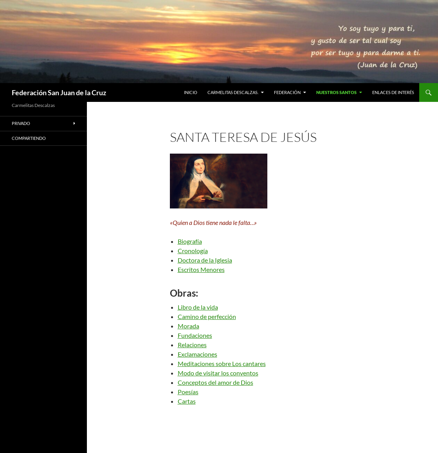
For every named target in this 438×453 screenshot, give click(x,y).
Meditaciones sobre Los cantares (222, 363)
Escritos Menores (201, 269)
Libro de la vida (198, 307)
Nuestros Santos (336, 92)
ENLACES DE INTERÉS (393, 92)
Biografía (190, 241)
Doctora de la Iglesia (205, 260)
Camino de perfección (207, 316)
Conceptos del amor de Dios (215, 382)
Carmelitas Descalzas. (232, 92)
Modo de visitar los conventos (218, 373)
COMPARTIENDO (29, 138)
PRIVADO (21, 123)
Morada (188, 326)
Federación (287, 92)
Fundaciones (195, 335)
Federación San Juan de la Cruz (59, 92)
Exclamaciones (197, 354)
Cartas (187, 401)
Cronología (193, 250)
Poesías (188, 391)
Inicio (190, 92)
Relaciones (192, 344)
